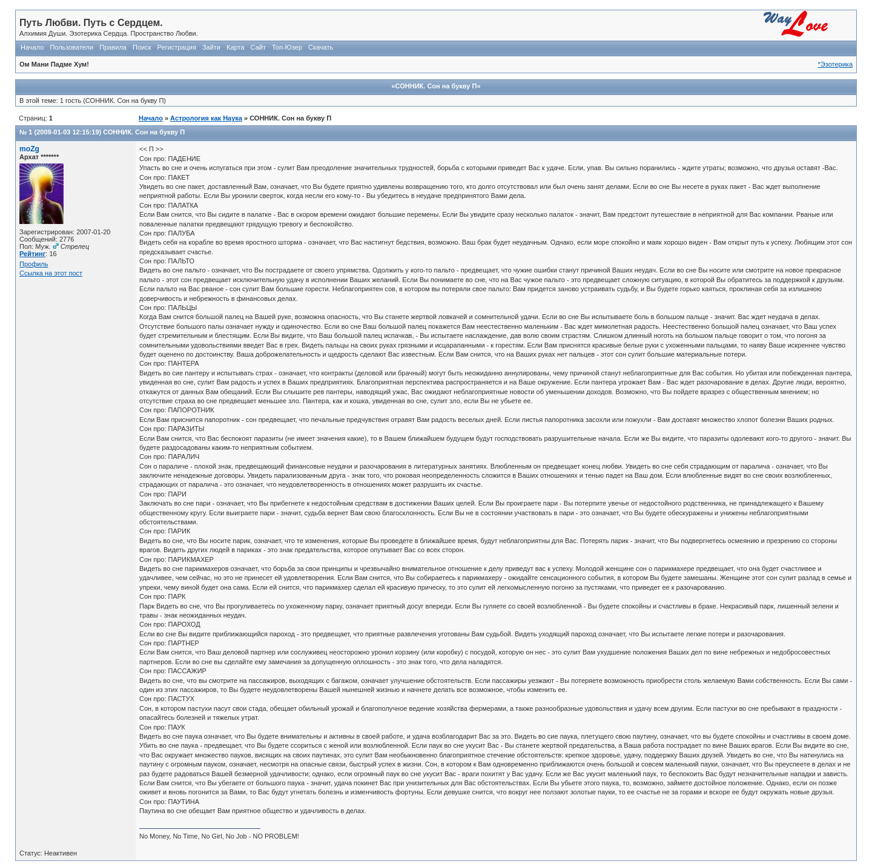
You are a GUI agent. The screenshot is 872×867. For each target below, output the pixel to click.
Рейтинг (32, 253)
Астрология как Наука (206, 118)
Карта (235, 47)
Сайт (258, 47)
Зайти (211, 47)
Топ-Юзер (287, 47)
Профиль (33, 264)
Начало (32, 47)
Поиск (142, 47)
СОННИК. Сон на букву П (144, 132)
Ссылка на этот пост (50, 273)
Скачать (320, 47)
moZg (29, 149)
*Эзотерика (835, 64)
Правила (113, 47)
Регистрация (176, 47)
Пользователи (71, 47)
